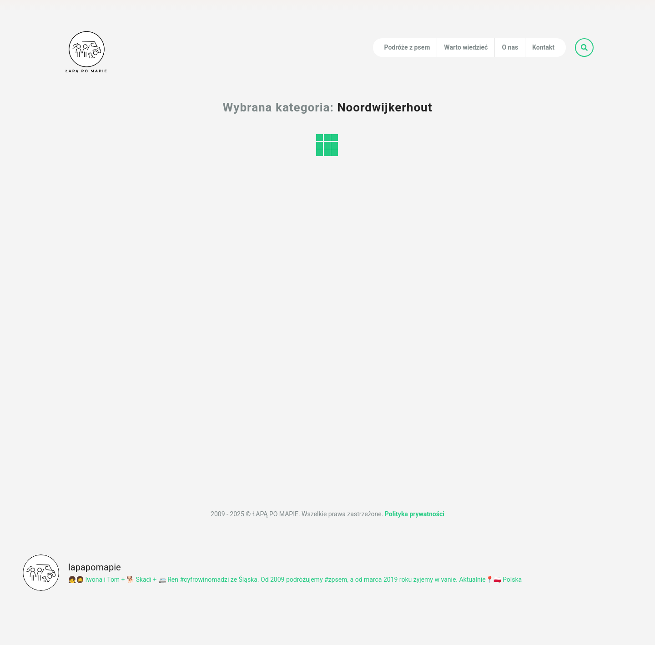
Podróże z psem (407, 47)
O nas (510, 47)
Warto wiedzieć (466, 47)
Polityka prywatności (414, 440)
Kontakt (543, 47)
